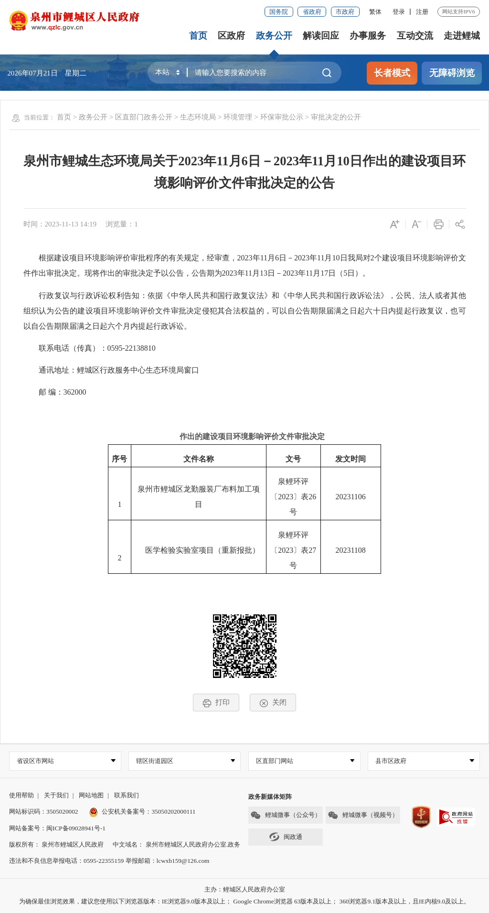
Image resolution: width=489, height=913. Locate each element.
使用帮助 (21, 795)
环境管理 (237, 117)
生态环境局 (198, 117)
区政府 (231, 36)
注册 (422, 11)
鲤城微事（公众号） (285, 815)
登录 (399, 11)
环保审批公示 (281, 117)
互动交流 (415, 36)
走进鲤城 (462, 36)
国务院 (278, 11)
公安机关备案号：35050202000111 (142, 811)
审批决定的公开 (336, 117)
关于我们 (56, 795)
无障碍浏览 (452, 73)
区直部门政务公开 (143, 117)
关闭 (273, 702)
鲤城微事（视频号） (363, 815)
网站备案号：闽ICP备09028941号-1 (57, 828)
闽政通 (285, 836)
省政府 (312, 11)
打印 (216, 702)
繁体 (375, 11)
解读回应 (321, 36)
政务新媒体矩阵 (270, 796)
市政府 (345, 11)
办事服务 (368, 36)
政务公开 (274, 36)
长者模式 (392, 73)
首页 (198, 36)
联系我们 (126, 795)
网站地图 (91, 795)
